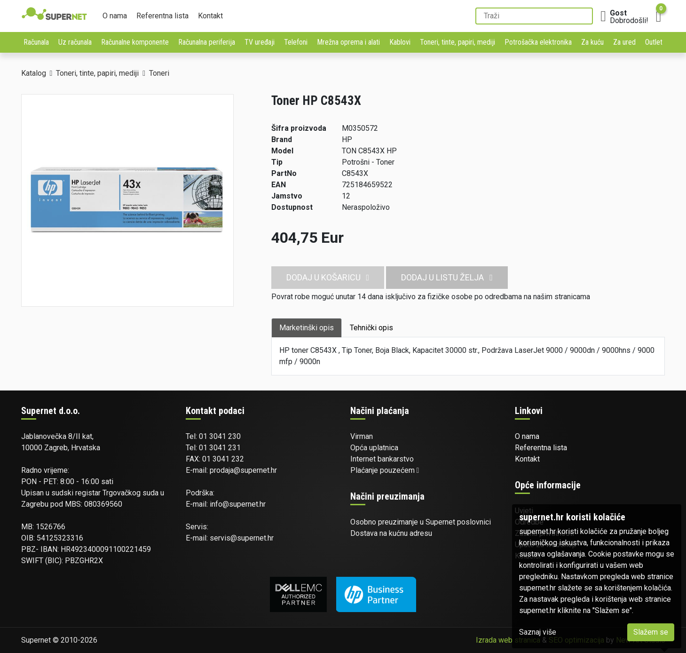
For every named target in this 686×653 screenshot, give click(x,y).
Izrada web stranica (508, 640)
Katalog (33, 73)
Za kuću (592, 42)
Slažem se (650, 632)
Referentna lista (162, 15)
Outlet (653, 42)
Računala (36, 42)
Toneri (159, 73)
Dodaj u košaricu (328, 277)
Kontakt (210, 15)
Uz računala (75, 42)
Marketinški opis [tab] (306, 327)
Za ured (624, 42)
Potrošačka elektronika (538, 42)
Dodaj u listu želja (447, 277)
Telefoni (296, 42)
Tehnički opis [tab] (371, 327)
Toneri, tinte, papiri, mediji (457, 42)
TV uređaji (259, 42)
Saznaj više (537, 632)
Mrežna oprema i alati (348, 42)
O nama (115, 15)
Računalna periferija (206, 42)
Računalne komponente (135, 42)
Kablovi (399, 42)
